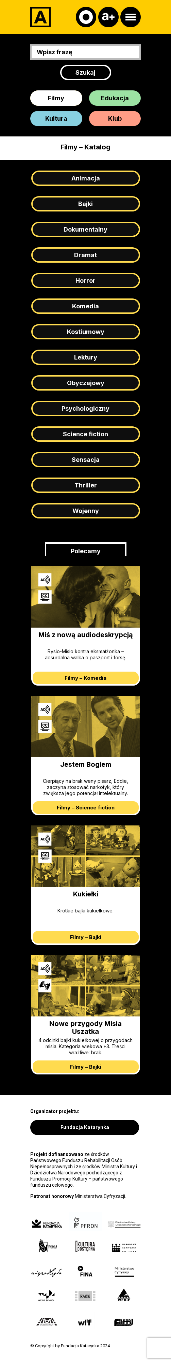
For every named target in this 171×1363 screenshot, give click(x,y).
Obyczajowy (85, 382)
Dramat (85, 255)
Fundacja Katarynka (85, 1127)
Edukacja (115, 98)
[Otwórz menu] (130, 17)
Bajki (85, 203)
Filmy (56, 98)
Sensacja (86, 459)
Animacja (85, 178)
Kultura (56, 118)
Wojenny (85, 510)
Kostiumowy (85, 331)
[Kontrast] (86, 17)
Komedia (85, 306)
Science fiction (85, 434)
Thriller (85, 485)
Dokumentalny (85, 229)
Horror (85, 280)
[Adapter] (40, 17)
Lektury (85, 357)
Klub (115, 118)
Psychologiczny (85, 408)
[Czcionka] (108, 17)
